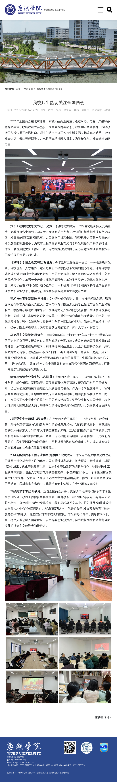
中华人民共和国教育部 (26, 772)
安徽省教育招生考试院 (59, 772)
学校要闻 (28, 88)
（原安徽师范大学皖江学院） (54, 10)
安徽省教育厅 (42, 772)
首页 (18, 88)
